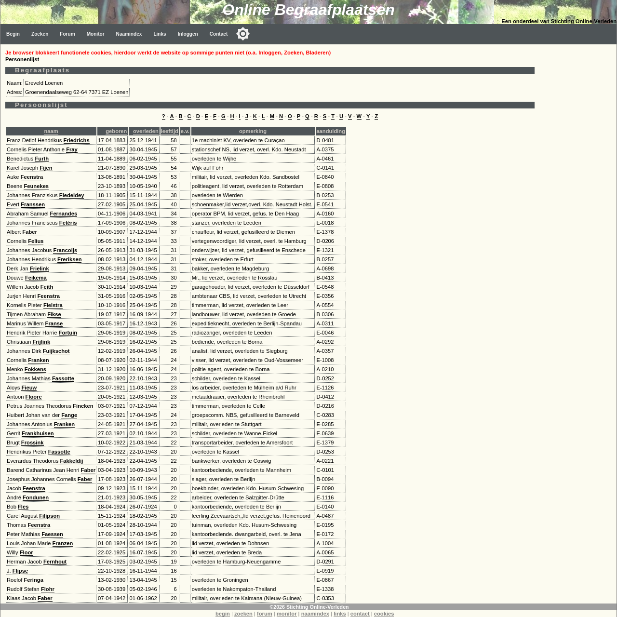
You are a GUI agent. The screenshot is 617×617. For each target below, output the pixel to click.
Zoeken (39, 34)
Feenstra (32, 177)
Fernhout (55, 561)
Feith (47, 287)
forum (264, 614)
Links (159, 34)
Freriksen (69, 259)
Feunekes (36, 186)
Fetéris (68, 223)
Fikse (54, 314)
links (340, 614)
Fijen (46, 168)
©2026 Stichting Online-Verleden (309, 607)
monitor (287, 614)
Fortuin (68, 332)
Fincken (83, 406)
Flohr (47, 589)
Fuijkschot (56, 351)
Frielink (39, 268)
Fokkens (35, 369)
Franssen (33, 204)
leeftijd (169, 131)
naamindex (315, 614)
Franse (54, 323)
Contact (219, 34)
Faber (29, 232)
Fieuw (29, 387)
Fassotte (63, 378)
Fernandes (64, 213)
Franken (38, 360)
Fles (23, 507)
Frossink (32, 442)
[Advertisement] (578, 189)
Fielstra (53, 305)
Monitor (96, 34)
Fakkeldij (71, 461)
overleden (146, 131)
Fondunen (36, 497)
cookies (384, 614)
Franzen (63, 543)
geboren (116, 131)
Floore (34, 397)
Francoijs (65, 250)
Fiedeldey (71, 195)
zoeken (243, 614)
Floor (26, 552)
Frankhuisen (38, 433)
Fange (69, 415)
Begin (13, 34)
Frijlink (41, 342)
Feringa (33, 580)
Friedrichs (77, 140)
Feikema (36, 278)
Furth (42, 158)
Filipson (49, 516)
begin (222, 614)
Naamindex (129, 34)
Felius (35, 241)
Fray (72, 149)
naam (51, 131)
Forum (67, 34)
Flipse (20, 571)
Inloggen (188, 34)
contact (360, 614)
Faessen (52, 534)
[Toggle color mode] (243, 33)
